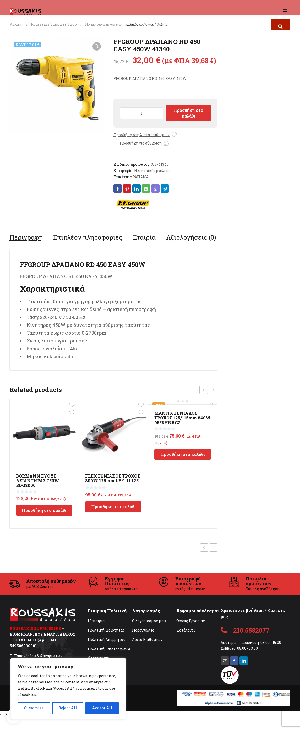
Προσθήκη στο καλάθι (188, 113)
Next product (213, 547)
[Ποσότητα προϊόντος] (141, 113)
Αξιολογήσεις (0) (191, 237)
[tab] (26, 237)
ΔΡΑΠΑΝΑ (139, 176)
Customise (33, 707)
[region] (68, 689)
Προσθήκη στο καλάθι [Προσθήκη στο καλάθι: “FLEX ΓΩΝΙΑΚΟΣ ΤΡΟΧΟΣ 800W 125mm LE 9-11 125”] (113, 506)
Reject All (67, 707)
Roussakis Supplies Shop (54, 24)
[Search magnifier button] (280, 26)
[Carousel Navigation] (208, 390)
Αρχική (16, 24)
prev (203, 390)
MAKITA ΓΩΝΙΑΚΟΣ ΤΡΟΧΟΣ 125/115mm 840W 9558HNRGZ (182, 417)
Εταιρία (144, 237)
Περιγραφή (26, 237)
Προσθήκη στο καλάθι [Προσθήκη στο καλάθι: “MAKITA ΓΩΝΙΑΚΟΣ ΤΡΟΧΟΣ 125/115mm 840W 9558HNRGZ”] (182, 454)
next (213, 390)
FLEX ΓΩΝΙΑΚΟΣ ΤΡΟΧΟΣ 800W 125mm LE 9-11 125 (112, 478)
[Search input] (197, 24)
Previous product (204, 547)
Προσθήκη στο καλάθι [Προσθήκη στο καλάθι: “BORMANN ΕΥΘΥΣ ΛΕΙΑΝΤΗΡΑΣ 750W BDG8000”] (44, 510)
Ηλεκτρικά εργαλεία (103, 24)
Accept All (102, 707)
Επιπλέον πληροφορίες (87, 237)
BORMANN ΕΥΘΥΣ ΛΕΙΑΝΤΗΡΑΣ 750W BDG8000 (37, 480)
